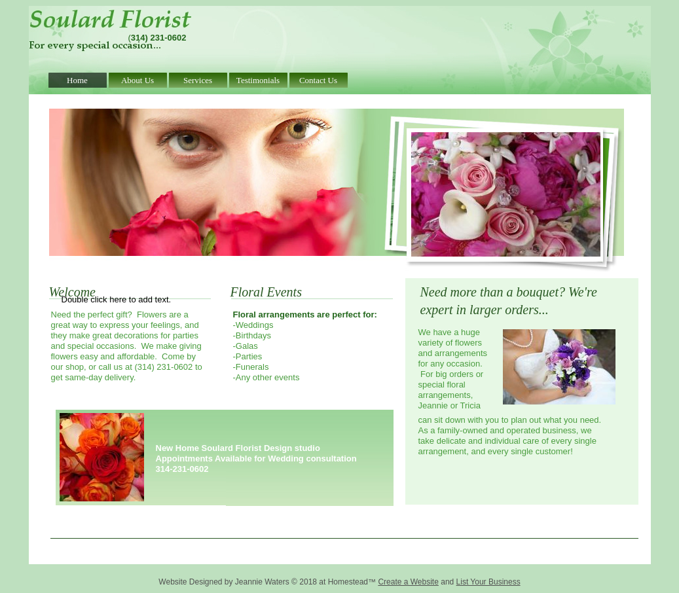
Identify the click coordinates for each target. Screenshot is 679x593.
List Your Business (488, 581)
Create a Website (408, 581)
